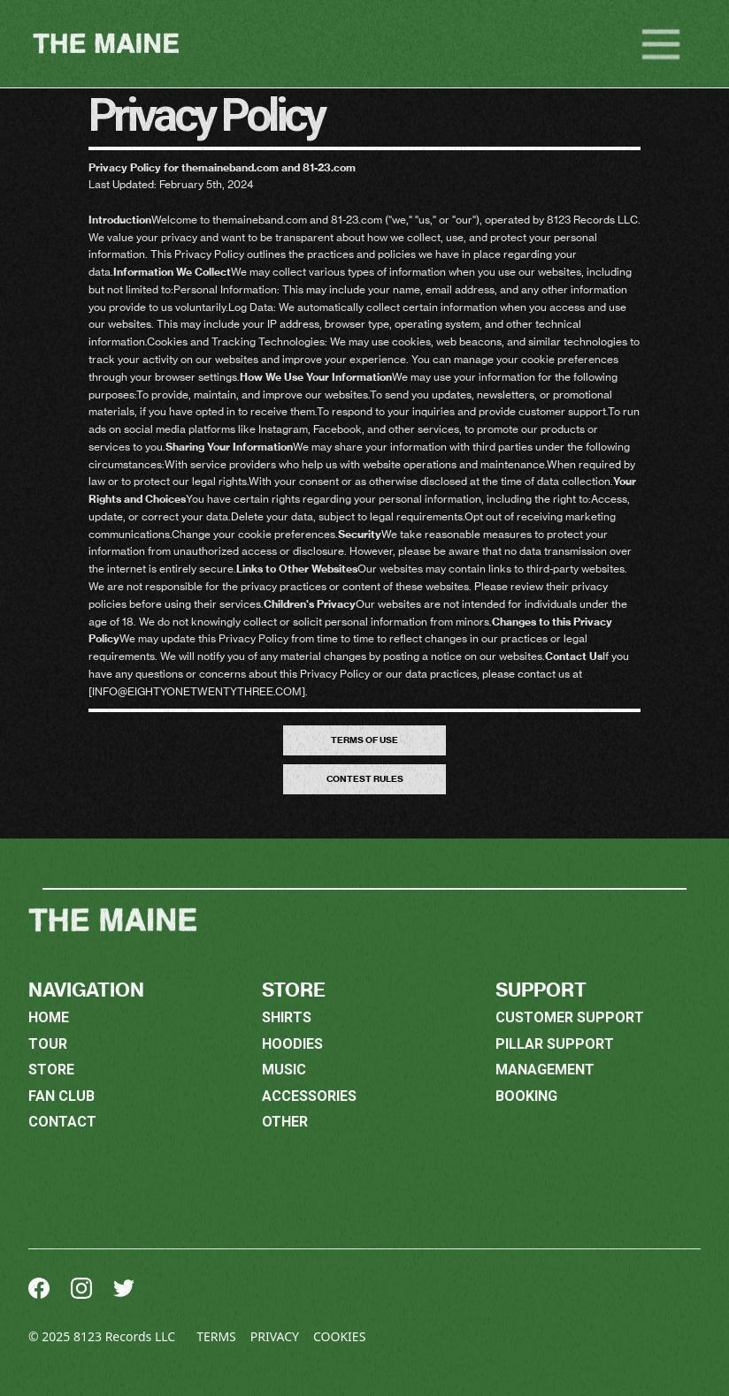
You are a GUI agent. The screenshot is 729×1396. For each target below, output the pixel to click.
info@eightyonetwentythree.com (197, 691)
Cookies (339, 1336)
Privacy (274, 1336)
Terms (216, 1336)
